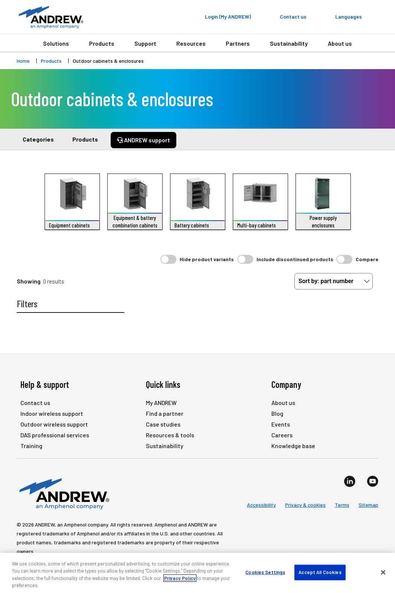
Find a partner (164, 413)
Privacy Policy (180, 578)
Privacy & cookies (305, 505)
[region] (197, 573)
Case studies (163, 424)
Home (23, 61)
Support (145, 43)
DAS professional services (54, 434)
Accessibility (261, 505)
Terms (342, 505)
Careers (282, 434)
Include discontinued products (295, 259)
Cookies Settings (265, 572)
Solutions (56, 43)
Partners (238, 43)
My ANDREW (161, 402)
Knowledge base (293, 445)
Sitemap (368, 505)
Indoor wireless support (51, 413)
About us (340, 43)
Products (101, 43)
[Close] (383, 572)
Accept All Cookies (319, 572)
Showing (28, 281)
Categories (38, 143)
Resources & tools (170, 434)
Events (280, 424)
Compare (367, 259)
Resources (191, 43)
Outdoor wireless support (54, 424)
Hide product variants (207, 259)
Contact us (35, 402)
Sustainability (289, 43)
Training (31, 445)
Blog (277, 413)
